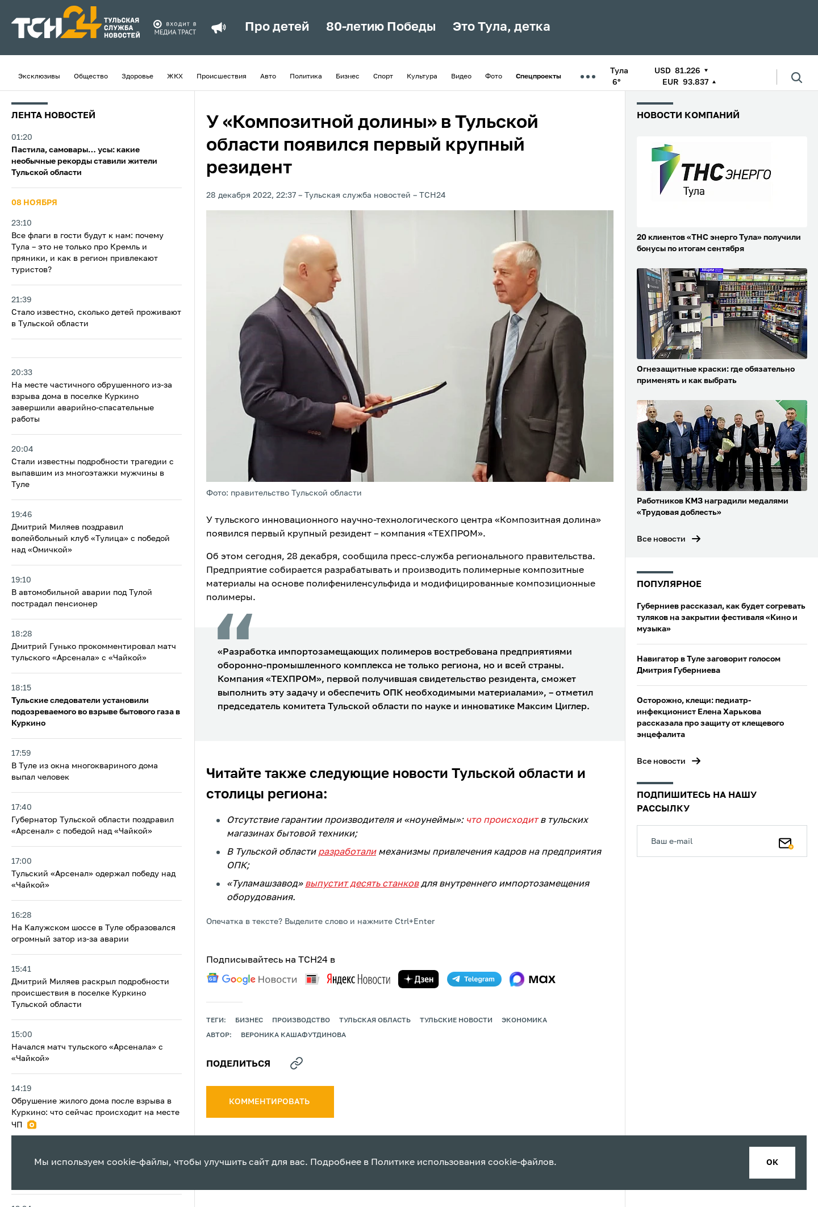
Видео (461, 76)
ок (772, 1163)
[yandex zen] (418, 979)
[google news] (251, 979)
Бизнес (348, 76)
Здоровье (137, 76)
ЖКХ (175, 76)
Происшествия (222, 76)
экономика (524, 1020)
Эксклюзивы (39, 76)
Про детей (277, 27)
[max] (533, 979)
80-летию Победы (381, 27)
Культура (422, 76)
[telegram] (474, 979)
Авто (268, 76)
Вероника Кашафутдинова (293, 1035)
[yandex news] (347, 979)
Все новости (661, 539)
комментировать (270, 1102)
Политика (306, 76)
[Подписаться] (786, 841)
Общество (91, 76)
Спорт (383, 76)
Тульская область (375, 1020)
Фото (493, 76)
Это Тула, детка (501, 27)
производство (301, 1020)
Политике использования (428, 1162)
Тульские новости (456, 1020)
